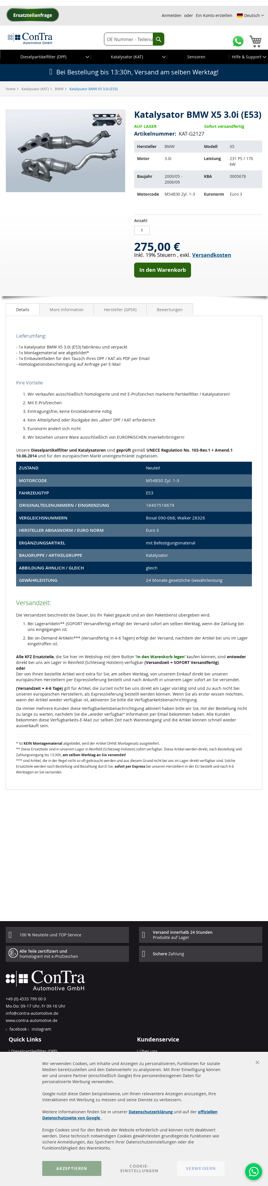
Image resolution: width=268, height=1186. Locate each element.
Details (22, 309)
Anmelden (172, 15)
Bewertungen (170, 309)
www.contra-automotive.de (31, 1020)
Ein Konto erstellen (214, 15)
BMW (59, 88)
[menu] (134, 57)
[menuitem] (45, 57)
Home (11, 88)
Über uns (148, 1051)
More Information (67, 309)
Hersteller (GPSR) (120, 309)
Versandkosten (211, 255)
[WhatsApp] (253, 1171)
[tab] (23, 309)
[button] (250, 15)
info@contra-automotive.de (32, 1013)
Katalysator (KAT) (36, 88)
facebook (17, 1029)
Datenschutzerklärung (151, 1111)
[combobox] (134, 39)
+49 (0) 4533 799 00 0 (26, 999)
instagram (40, 1029)
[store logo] (30, 38)
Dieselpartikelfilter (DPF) (34, 1051)
